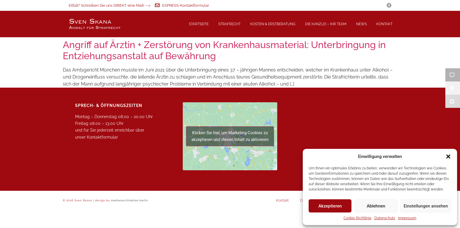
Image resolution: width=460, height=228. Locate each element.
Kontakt (384, 24)
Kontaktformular (102, 156)
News (361, 24)
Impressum (407, 218)
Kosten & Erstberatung (272, 24)
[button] (448, 156)
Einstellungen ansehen (426, 206)
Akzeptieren (330, 206)
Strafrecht (229, 24)
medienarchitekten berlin (129, 219)
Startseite (199, 24)
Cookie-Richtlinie (357, 218)
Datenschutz (384, 218)
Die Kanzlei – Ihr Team (325, 24)
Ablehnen (376, 206)
